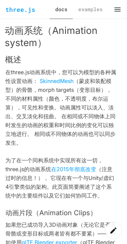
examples (90, 9)
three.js (20, 9)
